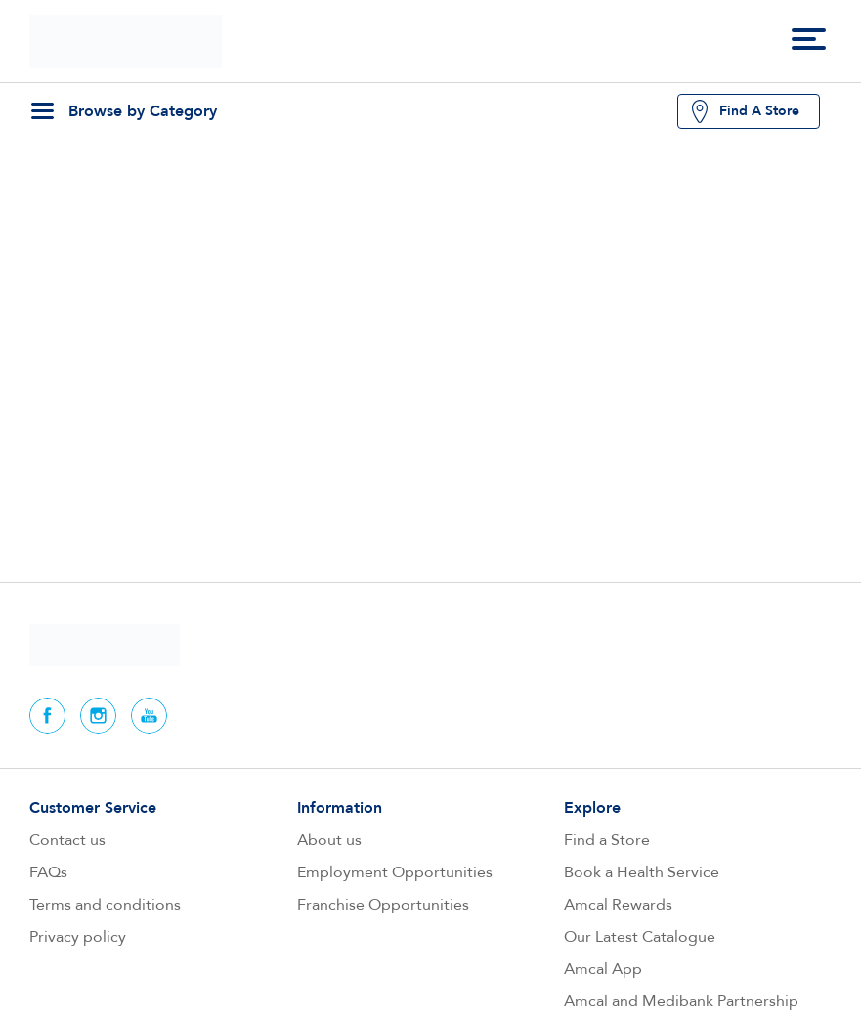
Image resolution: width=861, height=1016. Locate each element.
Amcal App (603, 969)
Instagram (98, 716)
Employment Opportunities (395, 872)
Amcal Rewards (618, 904)
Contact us (67, 840)
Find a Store (607, 840)
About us (329, 840)
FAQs (48, 872)
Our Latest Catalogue (639, 937)
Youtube (149, 716)
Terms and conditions (105, 904)
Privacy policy (77, 937)
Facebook (47, 716)
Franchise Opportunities (383, 904)
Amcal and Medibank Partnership (681, 1001)
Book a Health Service (641, 872)
